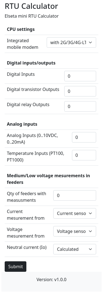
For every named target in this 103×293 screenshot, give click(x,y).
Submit (15, 267)
